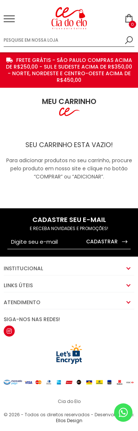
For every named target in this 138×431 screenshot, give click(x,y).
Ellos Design (69, 420)
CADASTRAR (107, 242)
